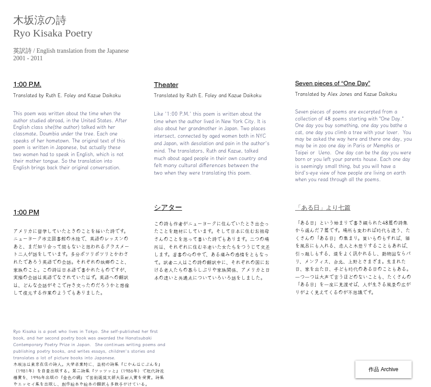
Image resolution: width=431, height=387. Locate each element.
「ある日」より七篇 (323, 207)
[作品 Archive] (383, 369)
